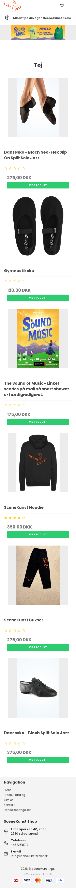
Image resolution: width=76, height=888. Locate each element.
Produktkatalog (14, 795)
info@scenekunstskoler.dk (29, 856)
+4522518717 (19, 845)
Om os (8, 800)
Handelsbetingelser (17, 810)
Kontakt (9, 805)
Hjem (7, 790)
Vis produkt (38, 185)
